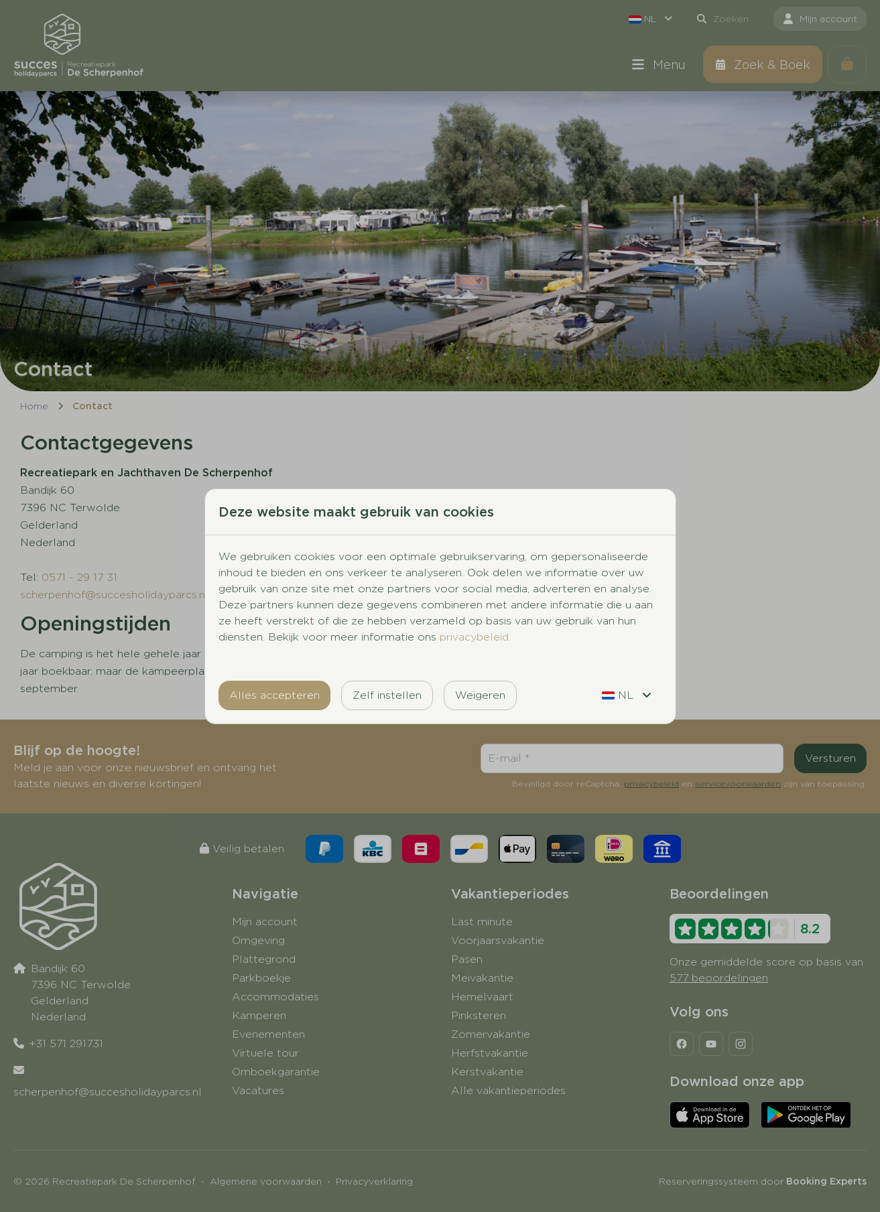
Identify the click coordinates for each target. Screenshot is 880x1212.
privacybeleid (474, 636)
